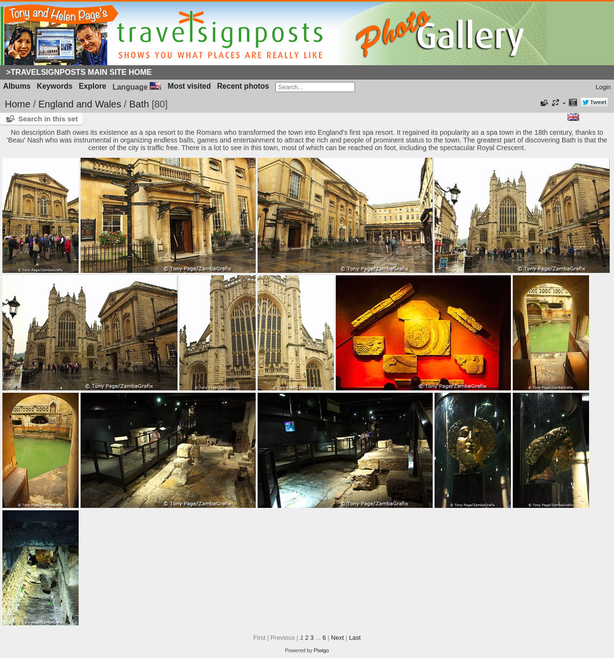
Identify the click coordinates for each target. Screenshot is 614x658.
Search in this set (48, 119)
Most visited (189, 86)
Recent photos (243, 86)
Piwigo (321, 650)
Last (355, 637)
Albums (17, 86)
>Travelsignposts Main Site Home (79, 72)
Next (337, 637)
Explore (92, 86)
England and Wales (79, 104)
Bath (139, 104)
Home (17, 104)
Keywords (55, 86)
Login (603, 87)
